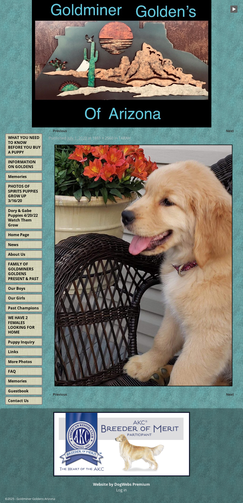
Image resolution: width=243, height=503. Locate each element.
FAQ (12, 371)
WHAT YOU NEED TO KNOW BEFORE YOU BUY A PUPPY (24, 145)
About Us (16, 254)
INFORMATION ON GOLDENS (22, 164)
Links (13, 351)
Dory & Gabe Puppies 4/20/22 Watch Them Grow (23, 218)
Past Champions (23, 308)
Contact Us (18, 400)
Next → (232, 131)
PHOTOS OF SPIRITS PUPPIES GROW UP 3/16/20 (23, 193)
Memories (17, 176)
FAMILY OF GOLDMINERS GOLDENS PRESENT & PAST (23, 271)
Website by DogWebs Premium (121, 484)
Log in (121, 490)
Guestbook (18, 391)
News (13, 244)
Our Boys (16, 288)
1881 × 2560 (102, 138)
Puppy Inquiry (21, 342)
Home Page (18, 234)
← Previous (58, 131)
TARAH (125, 138)
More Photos (20, 361)
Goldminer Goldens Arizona (36, 499)
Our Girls (16, 298)
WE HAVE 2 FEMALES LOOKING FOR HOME (21, 325)
